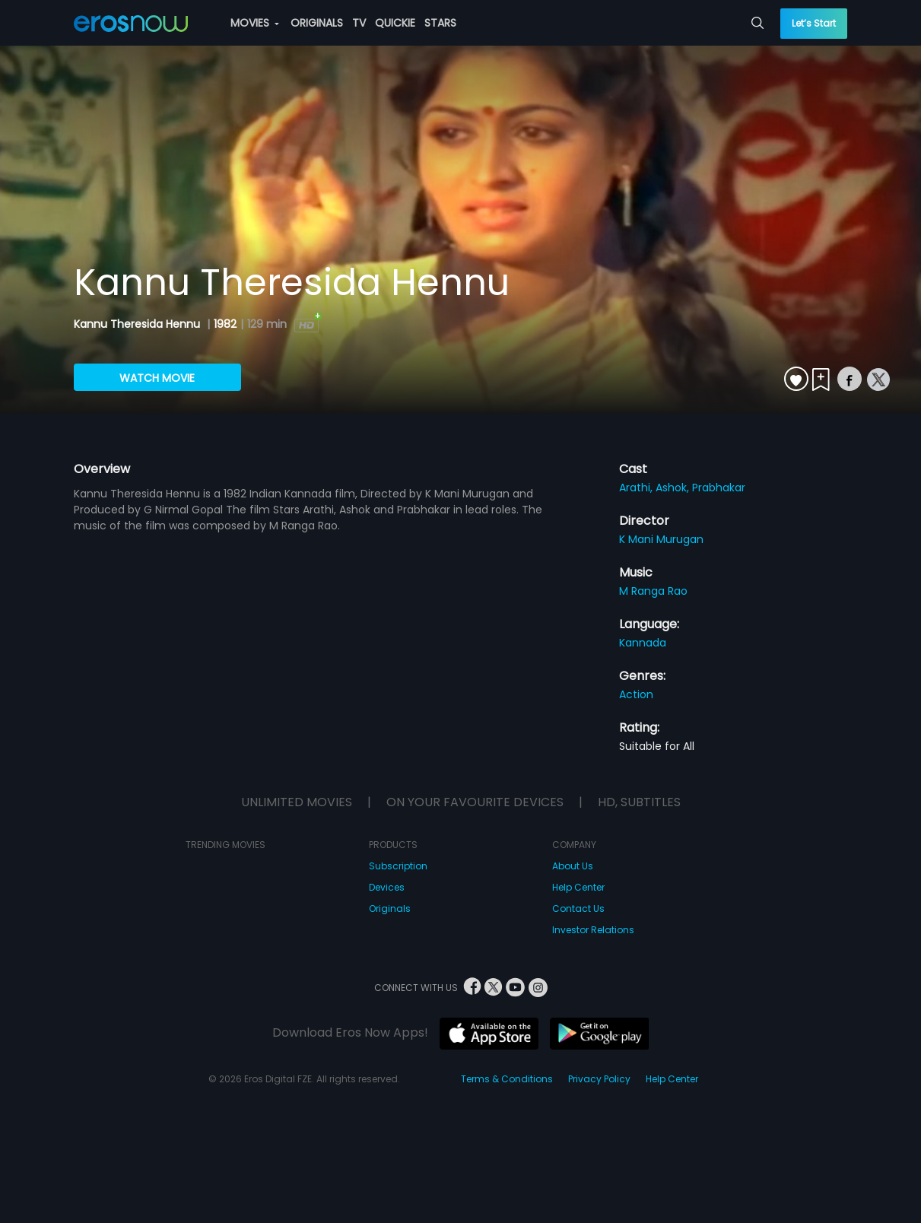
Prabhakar (718, 487)
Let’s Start (814, 23)
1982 (225, 324)
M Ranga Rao (653, 591)
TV (359, 22)
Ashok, (674, 487)
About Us (572, 865)
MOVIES (254, 22)
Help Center (578, 887)
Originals (390, 908)
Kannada (642, 642)
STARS (440, 22)
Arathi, (637, 487)
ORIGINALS (317, 22)
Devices (387, 887)
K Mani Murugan (661, 539)
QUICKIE (395, 22)
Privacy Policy (599, 1078)
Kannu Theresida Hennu (138, 324)
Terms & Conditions (507, 1078)
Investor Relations (593, 929)
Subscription (398, 865)
